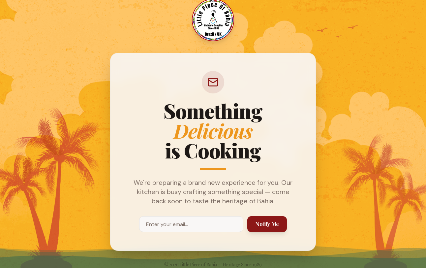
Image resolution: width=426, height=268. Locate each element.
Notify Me (267, 223)
